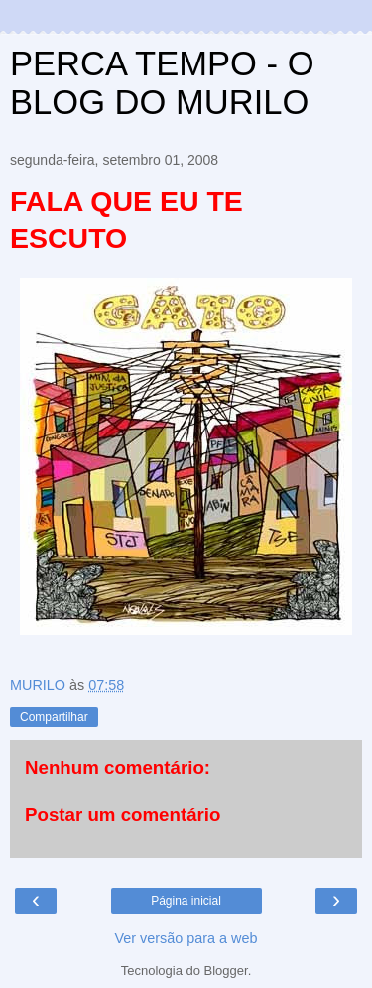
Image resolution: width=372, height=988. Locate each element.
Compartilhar (54, 717)
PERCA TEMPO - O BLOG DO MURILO (162, 83)
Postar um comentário (122, 814)
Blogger (226, 970)
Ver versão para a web (186, 938)
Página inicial (186, 901)
